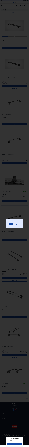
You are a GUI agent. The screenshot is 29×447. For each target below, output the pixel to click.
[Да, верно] (11, 224)
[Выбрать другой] (17, 224)
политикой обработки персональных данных (13, 442)
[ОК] (14, 444)
